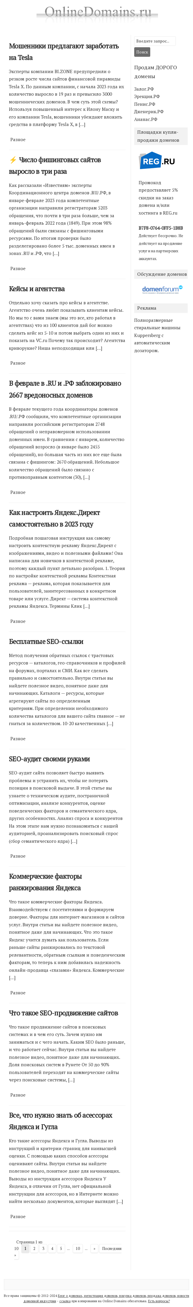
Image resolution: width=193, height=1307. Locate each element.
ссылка (65, 1301)
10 (78, 1248)
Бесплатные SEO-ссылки (46, 641)
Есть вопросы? (159, 1301)
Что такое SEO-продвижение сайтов (63, 1013)
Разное (18, 139)
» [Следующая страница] (94, 1248)
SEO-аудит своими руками (49, 758)
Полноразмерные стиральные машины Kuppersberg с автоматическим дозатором (157, 335)
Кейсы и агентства (36, 288)
